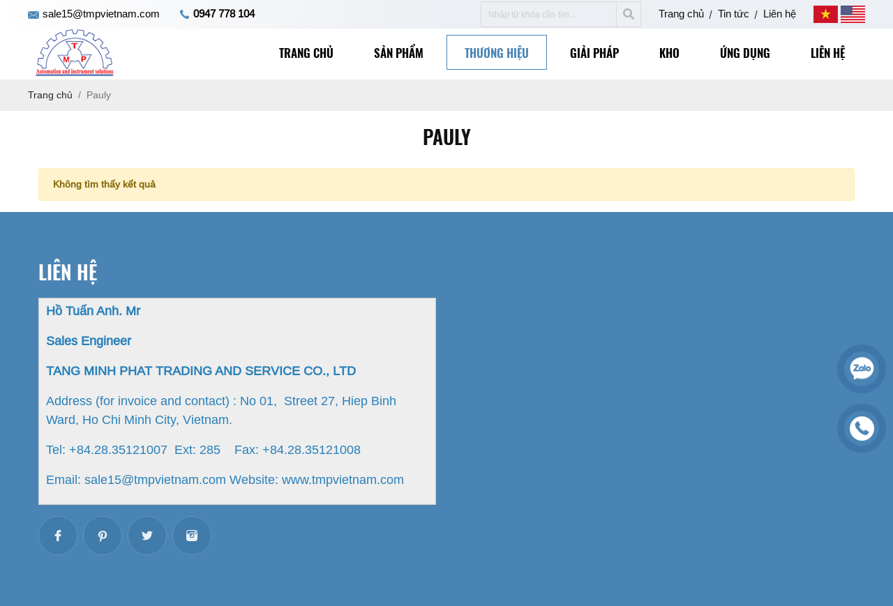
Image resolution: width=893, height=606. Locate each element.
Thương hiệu (497, 52)
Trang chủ (681, 14)
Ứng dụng (745, 52)
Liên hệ (779, 14)
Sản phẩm (398, 52)
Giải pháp (594, 52)
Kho (669, 52)
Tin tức (733, 14)
